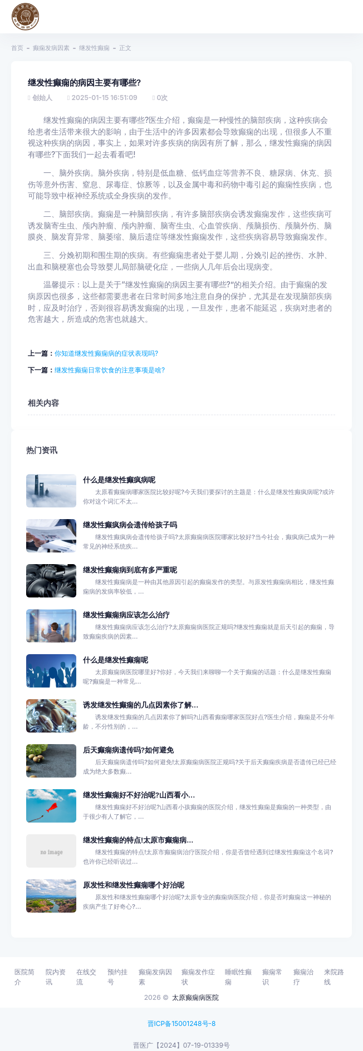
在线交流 (86, 977)
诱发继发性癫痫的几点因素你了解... (140, 705)
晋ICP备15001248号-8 (182, 1023)
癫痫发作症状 (198, 977)
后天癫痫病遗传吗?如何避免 (128, 750)
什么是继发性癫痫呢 (115, 660)
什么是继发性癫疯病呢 (119, 480)
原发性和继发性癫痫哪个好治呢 (133, 885)
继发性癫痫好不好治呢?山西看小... (139, 795)
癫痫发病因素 (51, 48)
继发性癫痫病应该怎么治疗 (126, 615)
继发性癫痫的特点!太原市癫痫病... (138, 840)
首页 (17, 48)
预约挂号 (117, 977)
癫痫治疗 (303, 977)
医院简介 (24, 977)
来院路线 (334, 977)
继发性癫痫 (94, 48)
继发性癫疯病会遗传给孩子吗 (130, 525)
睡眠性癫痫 (238, 977)
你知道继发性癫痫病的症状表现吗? (106, 353)
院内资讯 (56, 977)
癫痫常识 (272, 977)
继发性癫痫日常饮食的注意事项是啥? (110, 370)
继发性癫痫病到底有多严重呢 (130, 570)
